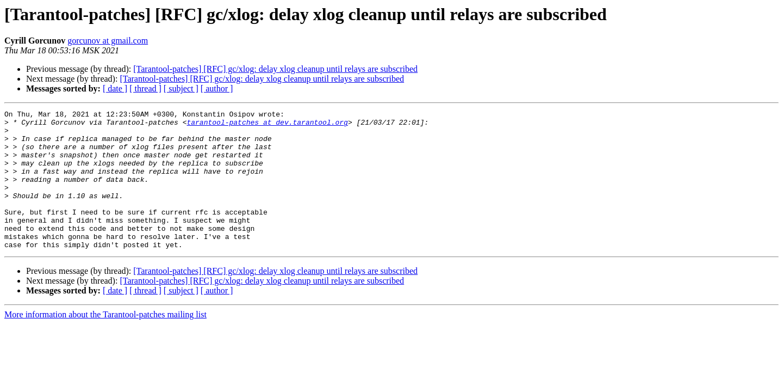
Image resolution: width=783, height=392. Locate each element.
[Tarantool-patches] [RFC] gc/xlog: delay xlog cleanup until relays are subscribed (275, 69)
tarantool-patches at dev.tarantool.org (267, 125)
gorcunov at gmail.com (107, 40)
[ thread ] (145, 88)
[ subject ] (181, 88)
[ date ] (115, 88)
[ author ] (217, 88)
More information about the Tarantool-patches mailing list (105, 342)
